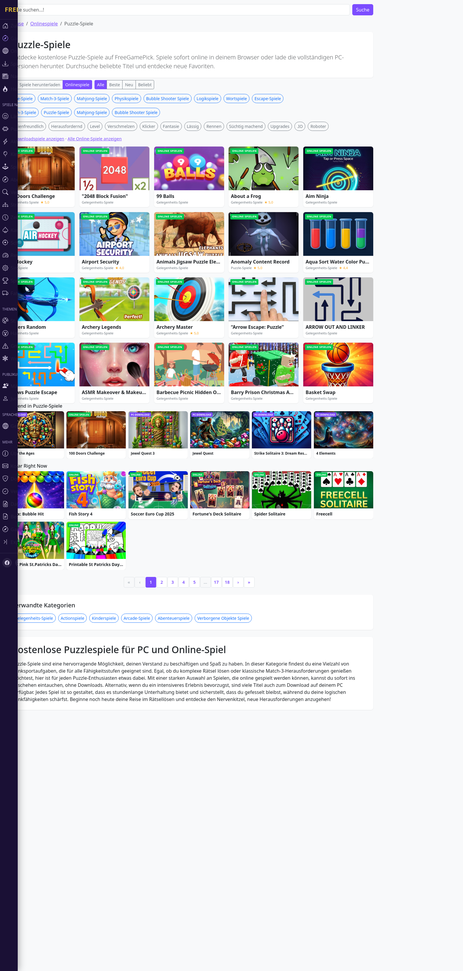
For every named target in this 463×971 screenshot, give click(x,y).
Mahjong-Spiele (109, 186)
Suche (380, 9)
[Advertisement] (207, 135)
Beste (132, 84)
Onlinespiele (61, 23)
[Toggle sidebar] (9, 488)
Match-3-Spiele (72, 186)
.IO (317, 214)
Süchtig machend (264, 214)
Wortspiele (254, 186)
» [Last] (266, 762)
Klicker (166, 214)
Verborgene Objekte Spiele (241, 798)
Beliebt (162, 84)
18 (244, 762)
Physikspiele (144, 186)
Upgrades (297, 214)
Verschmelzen (138, 214)
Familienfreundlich (43, 214)
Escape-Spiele (285, 186)
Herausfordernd (84, 214)
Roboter (336, 214)
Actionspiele (90, 798)
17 (233, 762)
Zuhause (31, 23)
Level (113, 214)
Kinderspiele (122, 798)
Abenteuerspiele (191, 798)
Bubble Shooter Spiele (185, 186)
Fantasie (189, 214)
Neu (147, 84)
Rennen (231, 214)
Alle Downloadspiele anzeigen (52, 226)
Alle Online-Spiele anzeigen (112, 226)
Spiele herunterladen (57, 84)
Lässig (211, 214)
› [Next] (256, 762)
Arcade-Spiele (154, 798)
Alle (28, 84)
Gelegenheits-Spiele (51, 798)
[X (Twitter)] (15, 507)
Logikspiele (225, 186)
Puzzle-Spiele (37, 186)
